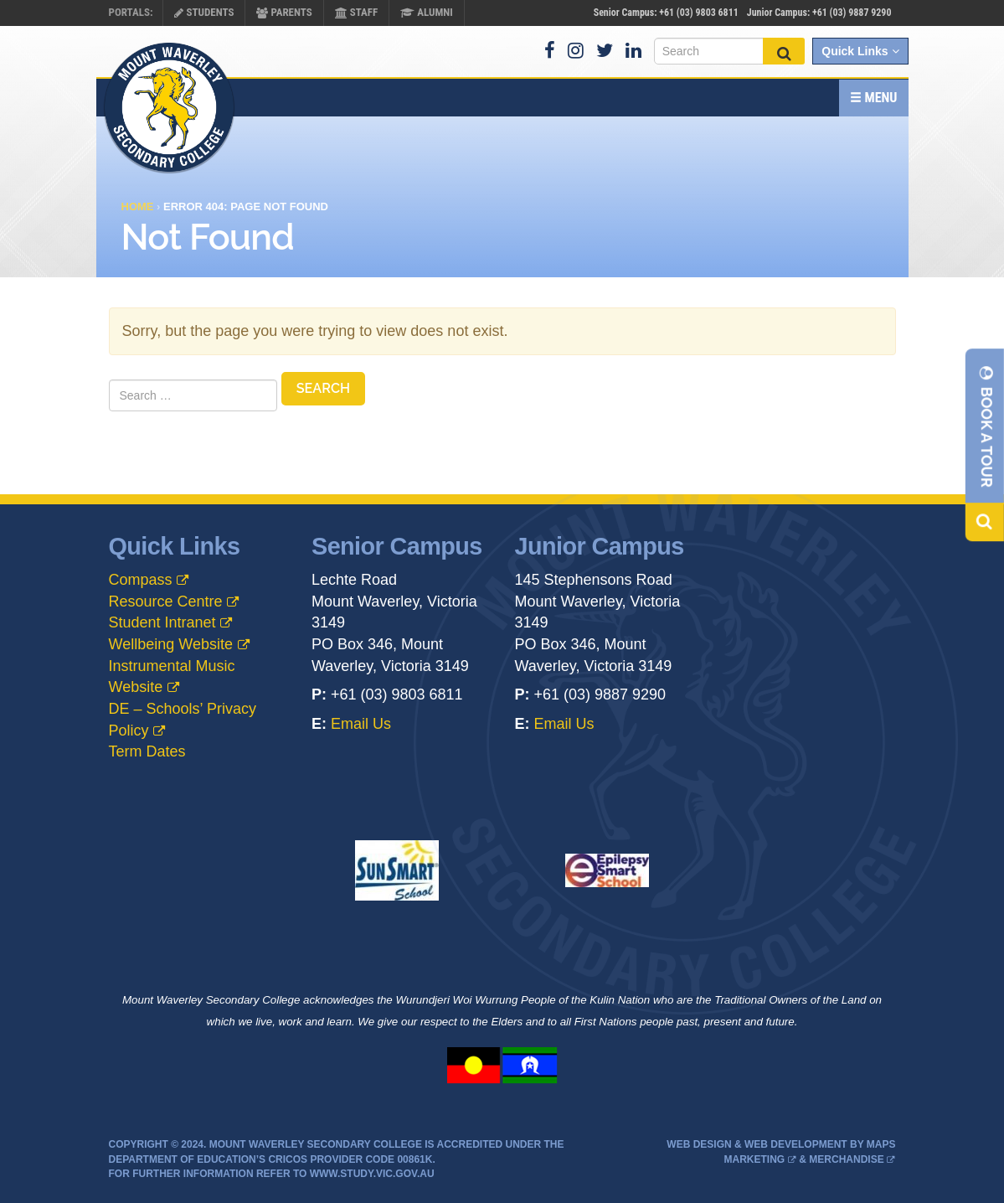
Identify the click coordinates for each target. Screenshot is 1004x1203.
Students (204, 12)
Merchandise (846, 1159)
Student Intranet (162, 622)
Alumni (426, 12)
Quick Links (859, 51)
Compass (140, 579)
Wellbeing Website (171, 644)
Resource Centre (166, 601)
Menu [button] (874, 98)
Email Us (361, 723)
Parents (283, 12)
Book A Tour (987, 426)
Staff (356, 12)
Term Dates (147, 751)
